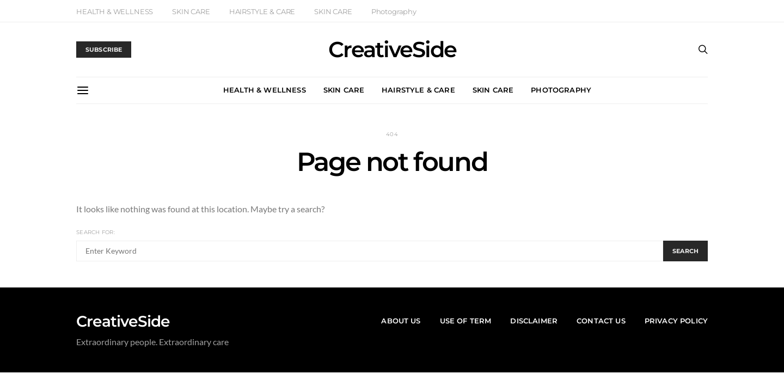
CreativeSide (392, 49)
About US (400, 320)
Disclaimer (534, 320)
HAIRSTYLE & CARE (262, 11)
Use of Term (466, 320)
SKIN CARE (191, 11)
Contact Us (601, 320)
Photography (393, 11)
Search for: (95, 232)
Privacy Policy (676, 320)
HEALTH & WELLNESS (114, 11)
